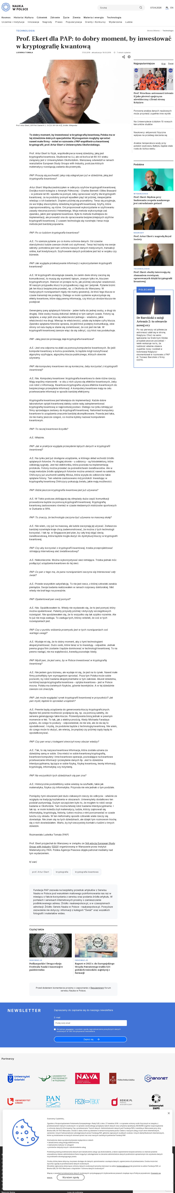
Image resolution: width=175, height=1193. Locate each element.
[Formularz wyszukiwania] (121, 8)
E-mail (57, 1017)
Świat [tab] (170, 63)
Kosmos (6, 17)
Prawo (59, 22)
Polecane (146, 289)
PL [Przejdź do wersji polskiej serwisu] (167, 7)
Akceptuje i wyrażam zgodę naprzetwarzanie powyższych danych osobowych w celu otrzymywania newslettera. (89, 1030)
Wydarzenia (115, 22)
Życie (66, 17)
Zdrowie (55, 17)
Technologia (114, 17)
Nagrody (47, 22)
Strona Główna (153, 31)
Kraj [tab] (163, 63)
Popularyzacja (74, 22)
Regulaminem (97, 988)
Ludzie (129, 22)
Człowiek (42, 17)
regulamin (69, 1029)
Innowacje (33, 22)
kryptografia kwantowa (86, 872)
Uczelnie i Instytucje (13, 22)
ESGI (55, 846)
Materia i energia (94, 17)
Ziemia (76, 17)
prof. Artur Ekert (40, 872)
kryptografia (62, 872)
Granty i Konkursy (95, 22)
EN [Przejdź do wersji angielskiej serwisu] (171, 7)
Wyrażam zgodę (70, 1177)
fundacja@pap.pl (123, 1166)
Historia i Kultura (24, 17)
